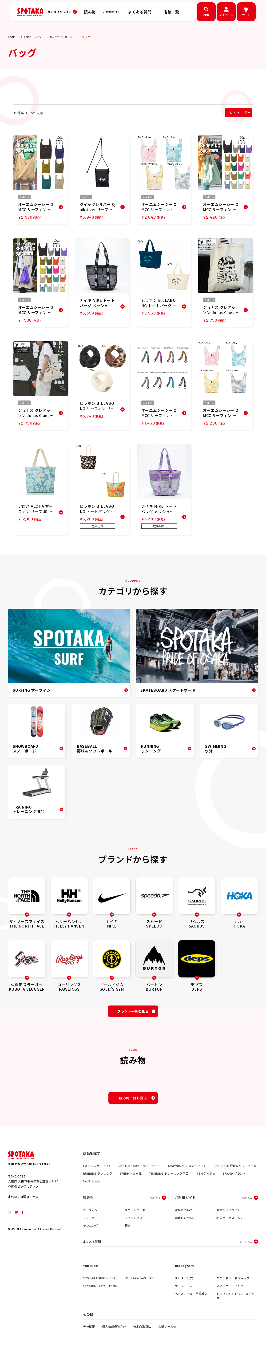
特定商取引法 (142, 1333)
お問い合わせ (167, 1333)
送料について (184, 1216)
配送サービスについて (231, 1223)
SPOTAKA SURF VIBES (99, 1284)
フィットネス (134, 1223)
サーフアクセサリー (68, 37)
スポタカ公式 (184, 1284)
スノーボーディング (229, 1292)
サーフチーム (184, 1292)
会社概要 (89, 1333)
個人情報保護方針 (114, 1333)
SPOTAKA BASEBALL (140, 1284)
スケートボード (135, 1216)
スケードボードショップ (233, 1284)
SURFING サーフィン (35, 37)
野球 (128, 1231)
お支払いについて (228, 1216)
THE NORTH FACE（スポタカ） (235, 1302)
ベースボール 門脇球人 (191, 1300)
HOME (12, 37)
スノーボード (92, 1223)
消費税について (185, 1223)
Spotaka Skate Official (100, 1292)
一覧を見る (154, 1203)
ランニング (90, 1231)
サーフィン (90, 1216)
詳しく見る (246, 1247)
